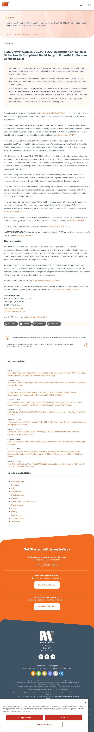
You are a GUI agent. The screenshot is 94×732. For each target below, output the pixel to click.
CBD (13, 488)
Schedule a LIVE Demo (46, 607)
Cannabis (15, 485)
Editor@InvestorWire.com (14, 311)
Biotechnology (17, 481)
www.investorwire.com (13, 308)
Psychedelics (16, 515)
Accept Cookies (24, 718)
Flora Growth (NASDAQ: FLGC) (52, 113)
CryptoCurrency (18, 495)
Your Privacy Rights (44, 724)
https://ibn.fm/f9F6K (75, 220)
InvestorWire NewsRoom (22, 34)
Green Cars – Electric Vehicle (23, 501)
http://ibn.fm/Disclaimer (67, 289)
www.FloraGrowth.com (59, 226)
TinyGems (15, 521)
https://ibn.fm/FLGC (23, 235)
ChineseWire (16, 491)
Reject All (64, 718)
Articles (35, 34)
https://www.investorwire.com (45, 280)
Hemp (13, 508)
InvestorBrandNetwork (35, 317)
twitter (40, 656)
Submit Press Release (46, 585)
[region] (44, 715)
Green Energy (17, 505)
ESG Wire (15, 498)
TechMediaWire (17, 518)
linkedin (52, 656)
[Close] (85, 703)
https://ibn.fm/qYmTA (65, 135)
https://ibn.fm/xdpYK (13, 211)
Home (9, 34)
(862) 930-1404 (47, 565)
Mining (14, 511)
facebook (46, 656)
